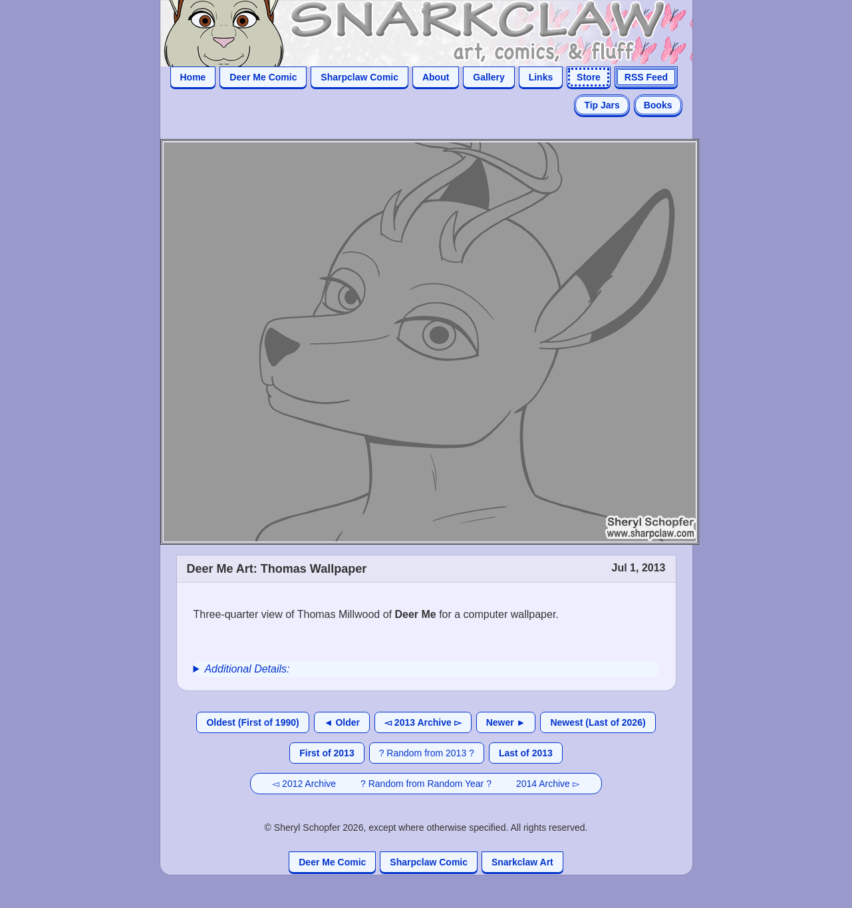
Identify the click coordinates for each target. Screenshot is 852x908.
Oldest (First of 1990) (252, 722)
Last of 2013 (526, 753)
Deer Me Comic (263, 77)
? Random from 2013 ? (426, 753)
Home (193, 77)
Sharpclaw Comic (359, 77)
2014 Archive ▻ (548, 783)
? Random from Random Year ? (426, 783)
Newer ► (506, 722)
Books (658, 105)
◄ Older (342, 722)
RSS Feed (646, 77)
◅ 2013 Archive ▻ (423, 722)
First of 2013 (326, 753)
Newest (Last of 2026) (597, 722)
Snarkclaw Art (522, 862)
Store (589, 77)
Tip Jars (601, 105)
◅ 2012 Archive (304, 783)
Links (541, 77)
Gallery (488, 77)
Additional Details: (246, 669)
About (435, 77)
